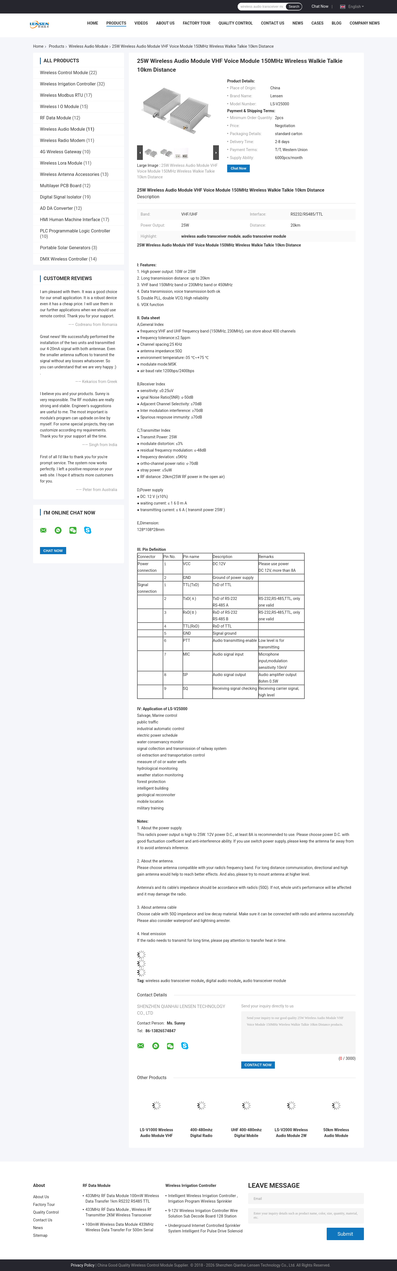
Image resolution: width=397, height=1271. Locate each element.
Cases (318, 23)
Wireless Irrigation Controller (68, 84)
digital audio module (223, 980)
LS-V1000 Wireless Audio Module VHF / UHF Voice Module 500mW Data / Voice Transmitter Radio (156, 1133)
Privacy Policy (83, 1265)
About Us (165, 23)
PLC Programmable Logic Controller (75, 231)
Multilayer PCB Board (60, 185)
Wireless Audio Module (88, 46)
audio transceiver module (264, 980)
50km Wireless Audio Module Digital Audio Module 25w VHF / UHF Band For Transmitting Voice (336, 1133)
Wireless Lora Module (61, 163)
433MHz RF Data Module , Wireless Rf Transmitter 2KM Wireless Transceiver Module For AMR (118, 1213)
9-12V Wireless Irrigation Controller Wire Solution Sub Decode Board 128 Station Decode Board (203, 1214)
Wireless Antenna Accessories (69, 174)
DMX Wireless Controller (64, 259)
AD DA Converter (56, 208)
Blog (336, 23)
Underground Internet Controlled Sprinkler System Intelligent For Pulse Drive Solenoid (205, 1228)
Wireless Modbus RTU (61, 95)
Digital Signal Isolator (61, 197)
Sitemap (40, 1235)
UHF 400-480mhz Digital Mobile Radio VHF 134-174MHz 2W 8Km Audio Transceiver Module (246, 1133)
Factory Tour (196, 23)
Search (294, 7)
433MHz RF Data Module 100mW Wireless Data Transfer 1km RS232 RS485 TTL (122, 1198)
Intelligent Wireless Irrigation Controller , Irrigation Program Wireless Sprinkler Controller (203, 1199)
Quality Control (236, 23)
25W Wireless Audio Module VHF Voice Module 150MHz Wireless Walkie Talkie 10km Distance (177, 171)
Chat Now (320, 6)
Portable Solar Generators (65, 247)
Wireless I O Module (59, 106)
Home (92, 23)
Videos (141, 23)
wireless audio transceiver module (175, 980)
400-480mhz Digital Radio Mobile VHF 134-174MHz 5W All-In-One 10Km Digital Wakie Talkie (201, 1133)
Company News (365, 23)
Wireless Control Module (64, 72)
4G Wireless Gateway (60, 151)
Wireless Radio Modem (62, 140)
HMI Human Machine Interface (70, 219)
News (298, 23)
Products (116, 23)
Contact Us (272, 23)
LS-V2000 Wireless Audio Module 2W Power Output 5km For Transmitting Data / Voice (291, 1133)
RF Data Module (55, 117)
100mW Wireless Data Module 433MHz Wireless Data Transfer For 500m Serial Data (119, 1228)
